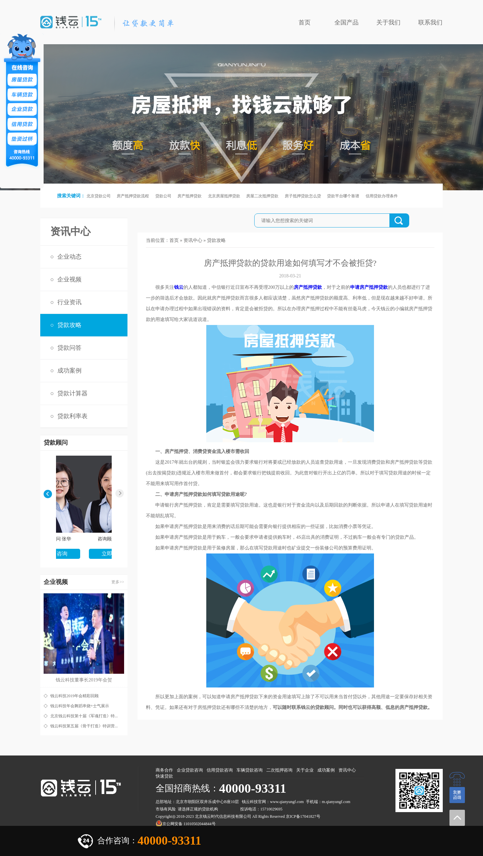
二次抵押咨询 (279, 770)
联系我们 (430, 22)
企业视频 (69, 279)
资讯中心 (192, 240)
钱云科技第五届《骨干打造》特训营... (84, 726)
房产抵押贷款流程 (133, 196)
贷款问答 (69, 347)
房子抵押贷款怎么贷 (303, 196)
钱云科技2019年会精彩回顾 (74, 696)
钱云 (178, 287)
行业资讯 (69, 302)
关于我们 (388, 22)
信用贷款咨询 (220, 770)
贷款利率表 (72, 416)
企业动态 (69, 256)
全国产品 (346, 22)
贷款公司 (163, 196)
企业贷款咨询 (190, 770)
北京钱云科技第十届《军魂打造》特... (84, 716)
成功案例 (69, 370)
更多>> (117, 582)
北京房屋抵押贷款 (224, 196)
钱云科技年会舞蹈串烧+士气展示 (79, 706)
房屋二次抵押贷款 (262, 196)
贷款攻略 (69, 325)
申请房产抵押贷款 (369, 287)
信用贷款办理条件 (382, 196)
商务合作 (164, 770)
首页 (305, 22)
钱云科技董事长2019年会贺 (84, 679)
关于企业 (305, 770)
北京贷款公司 (99, 196)
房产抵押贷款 (189, 196)
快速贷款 (164, 776)
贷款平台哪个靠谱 (343, 196)
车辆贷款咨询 (249, 770)
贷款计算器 (72, 393)
